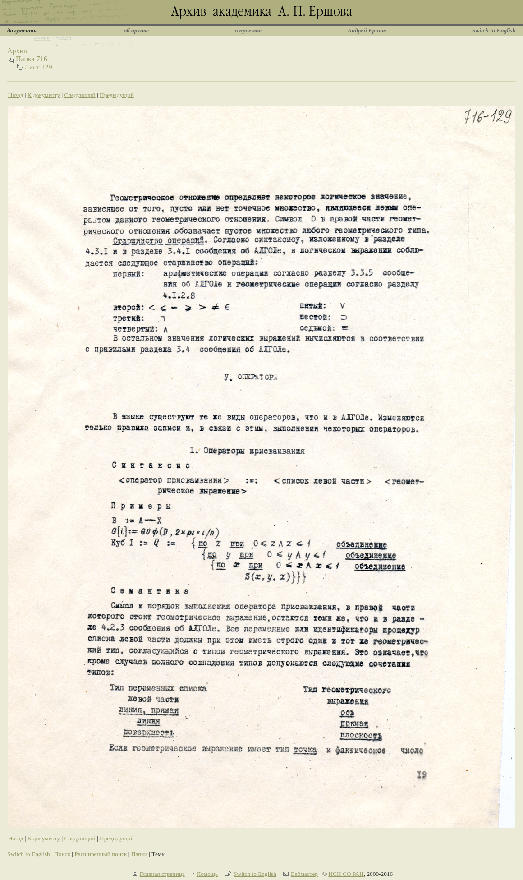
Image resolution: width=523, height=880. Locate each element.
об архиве (136, 30)
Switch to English (494, 30)
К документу (44, 95)
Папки (139, 854)
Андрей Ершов (367, 30)
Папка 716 (31, 59)
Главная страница (162, 874)
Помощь (207, 874)
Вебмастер (304, 874)
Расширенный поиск (100, 854)
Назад (15, 95)
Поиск (62, 854)
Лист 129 (38, 67)
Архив (17, 51)
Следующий (79, 95)
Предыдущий (117, 95)
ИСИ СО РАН (345, 874)
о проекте (248, 30)
